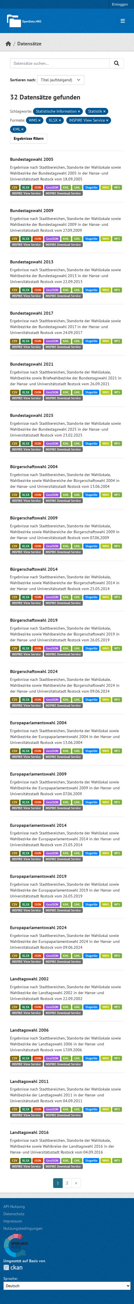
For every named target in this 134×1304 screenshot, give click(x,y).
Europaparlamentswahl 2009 (38, 774)
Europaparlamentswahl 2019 (38, 876)
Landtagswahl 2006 (29, 1030)
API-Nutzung (14, 1206)
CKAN (12, 1267)
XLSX (25, 187)
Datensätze (29, 43)
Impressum (12, 1221)
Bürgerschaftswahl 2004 (34, 466)
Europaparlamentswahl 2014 (38, 825)
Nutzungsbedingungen (23, 1228)
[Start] (8, 43)
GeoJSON (52, 187)
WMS (105, 187)
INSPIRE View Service (26, 193)
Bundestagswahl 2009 (31, 210)
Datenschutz (13, 1213)
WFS (117, 187)
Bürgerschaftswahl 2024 (34, 671)
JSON (37, 187)
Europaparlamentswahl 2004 (38, 722)
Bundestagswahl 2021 (31, 364)
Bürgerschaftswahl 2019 (34, 620)
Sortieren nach (22, 79)
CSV (14, 187)
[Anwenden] (116, 63)
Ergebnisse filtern (29, 138)
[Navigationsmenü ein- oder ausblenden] (122, 21)
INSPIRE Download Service (63, 193)
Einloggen (120, 4)
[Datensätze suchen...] (60, 63)
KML (66, 187)
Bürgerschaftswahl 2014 (34, 569)
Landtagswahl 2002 (29, 979)
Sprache (10, 1278)
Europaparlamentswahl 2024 (38, 927)
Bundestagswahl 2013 (31, 261)
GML (77, 187)
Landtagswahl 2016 (29, 1132)
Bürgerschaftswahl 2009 (34, 518)
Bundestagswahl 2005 (31, 159)
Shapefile (91, 187)
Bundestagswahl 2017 (31, 313)
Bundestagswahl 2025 (31, 415)
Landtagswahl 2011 (29, 1081)
